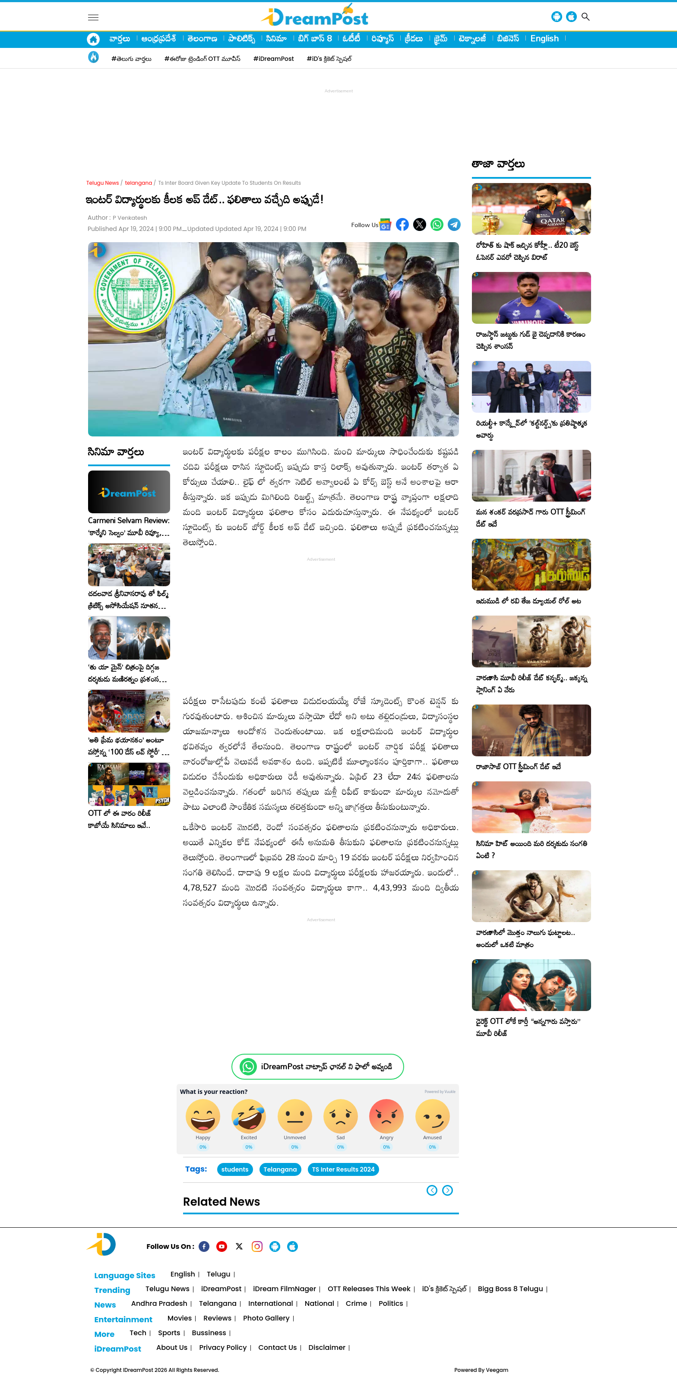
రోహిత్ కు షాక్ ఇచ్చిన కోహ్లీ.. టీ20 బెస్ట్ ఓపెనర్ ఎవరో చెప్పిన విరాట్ (527, 251)
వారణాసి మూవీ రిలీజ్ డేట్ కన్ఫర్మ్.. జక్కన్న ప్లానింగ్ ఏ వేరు (531, 683)
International (270, 1304)
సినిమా (276, 38)
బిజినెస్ (508, 38)
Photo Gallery (266, 1318)
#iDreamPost (273, 58)
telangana (138, 182)
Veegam (497, 1370)
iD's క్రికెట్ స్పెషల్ (444, 1289)
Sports (169, 1333)
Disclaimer (327, 1348)
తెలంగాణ (202, 38)
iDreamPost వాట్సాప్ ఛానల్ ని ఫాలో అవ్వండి (326, 1066)
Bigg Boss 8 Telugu (510, 1289)
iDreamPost (221, 1289)
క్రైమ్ (441, 38)
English (544, 38)
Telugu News (102, 182)
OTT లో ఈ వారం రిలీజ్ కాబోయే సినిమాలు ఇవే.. (120, 819)
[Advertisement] (338, 114)
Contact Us (278, 1348)
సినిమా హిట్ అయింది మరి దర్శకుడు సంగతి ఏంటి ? (532, 849)
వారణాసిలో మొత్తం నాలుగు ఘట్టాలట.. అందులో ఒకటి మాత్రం (525, 938)
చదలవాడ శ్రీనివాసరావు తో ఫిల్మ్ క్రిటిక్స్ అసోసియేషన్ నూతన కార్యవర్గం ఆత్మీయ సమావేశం (128, 600)
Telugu (219, 1274)
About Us (171, 1348)
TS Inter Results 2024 (343, 1169)
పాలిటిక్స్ (241, 38)
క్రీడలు (414, 38)
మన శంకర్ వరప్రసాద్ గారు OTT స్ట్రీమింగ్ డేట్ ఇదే (530, 518)
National (319, 1304)
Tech (138, 1333)
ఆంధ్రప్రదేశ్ (159, 38)
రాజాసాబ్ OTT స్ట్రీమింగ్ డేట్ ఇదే (518, 766)
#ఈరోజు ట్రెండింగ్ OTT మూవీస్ (202, 58)
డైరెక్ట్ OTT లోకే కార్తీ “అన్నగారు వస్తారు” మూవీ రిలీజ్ (528, 1027)
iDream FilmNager (284, 1289)
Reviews (217, 1318)
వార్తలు (120, 38)
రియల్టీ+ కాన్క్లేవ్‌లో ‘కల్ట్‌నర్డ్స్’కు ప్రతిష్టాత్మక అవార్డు (532, 429)
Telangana (280, 1169)
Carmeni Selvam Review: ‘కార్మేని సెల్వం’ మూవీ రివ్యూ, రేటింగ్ (129, 527)
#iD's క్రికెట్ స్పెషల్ (329, 58)
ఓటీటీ (352, 38)
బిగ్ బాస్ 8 (315, 38)
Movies (180, 1318)
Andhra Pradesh (159, 1304)
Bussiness (209, 1333)
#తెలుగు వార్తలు (131, 58)
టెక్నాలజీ (472, 38)
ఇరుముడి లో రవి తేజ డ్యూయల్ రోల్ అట (528, 601)
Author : (117, 217)
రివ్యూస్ (383, 38)
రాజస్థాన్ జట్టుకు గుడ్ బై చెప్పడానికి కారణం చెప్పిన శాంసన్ (530, 340)
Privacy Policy (223, 1348)
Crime (356, 1304)
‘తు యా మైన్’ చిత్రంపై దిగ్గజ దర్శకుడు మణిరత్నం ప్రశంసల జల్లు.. (125, 673)
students (235, 1169)
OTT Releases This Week (369, 1289)
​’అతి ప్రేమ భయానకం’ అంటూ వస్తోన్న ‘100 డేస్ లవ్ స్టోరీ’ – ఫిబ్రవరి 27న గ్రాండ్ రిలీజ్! (127, 746)
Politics (391, 1304)
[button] (447, 1190)
